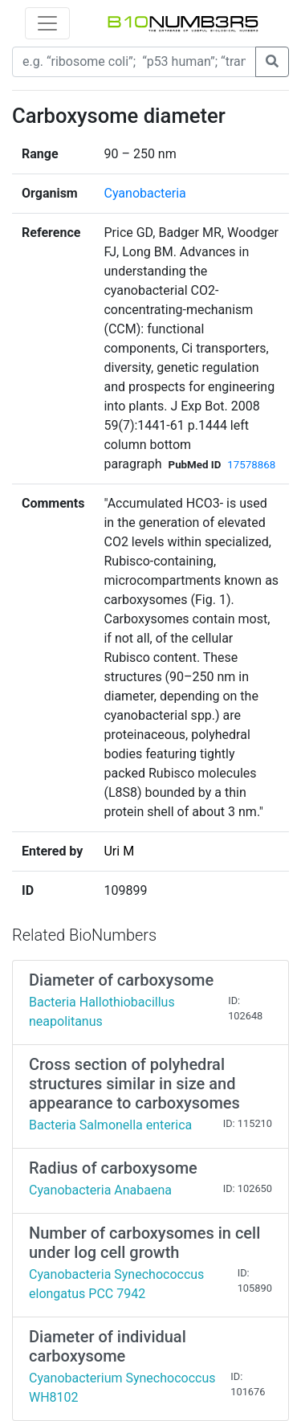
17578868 (251, 465)
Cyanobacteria (144, 193)
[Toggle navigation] (47, 23)
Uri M (119, 851)
